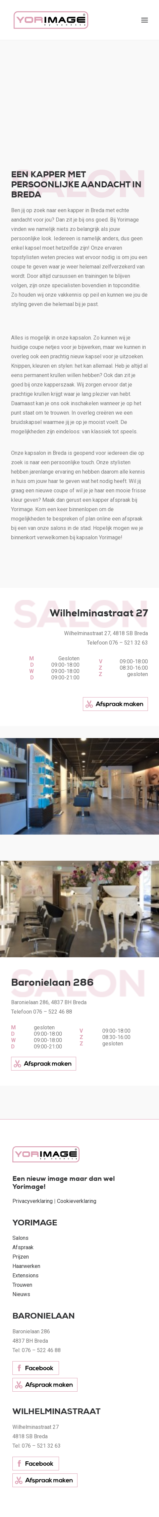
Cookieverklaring (76, 1201)
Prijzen (20, 1257)
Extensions (25, 1275)
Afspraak (23, 1247)
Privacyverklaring (32, 1201)
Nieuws (21, 1294)
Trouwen (22, 1285)
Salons (20, 1238)
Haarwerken (26, 1266)
